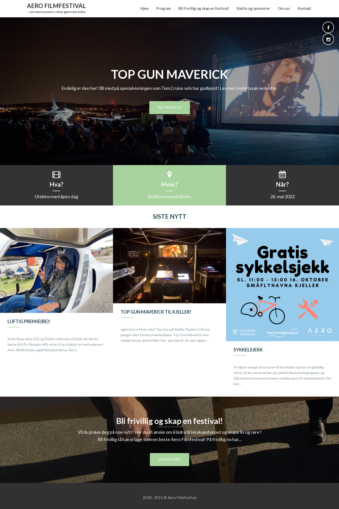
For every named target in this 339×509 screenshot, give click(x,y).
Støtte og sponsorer (253, 8)
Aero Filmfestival (56, 5)
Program (163, 8)
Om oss (284, 8)
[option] (56, 295)
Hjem (144, 8)
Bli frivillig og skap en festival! (203, 8)
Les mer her (169, 459)
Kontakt (304, 8)
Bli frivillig (169, 107)
